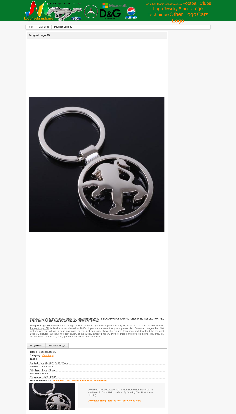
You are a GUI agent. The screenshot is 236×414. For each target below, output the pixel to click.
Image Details (36, 345)
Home (31, 27)
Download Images (57, 345)
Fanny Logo (176, 4)
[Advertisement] (97, 66)
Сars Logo (44, 27)
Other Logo (182, 14)
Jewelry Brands (178, 8)
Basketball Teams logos (158, 4)
